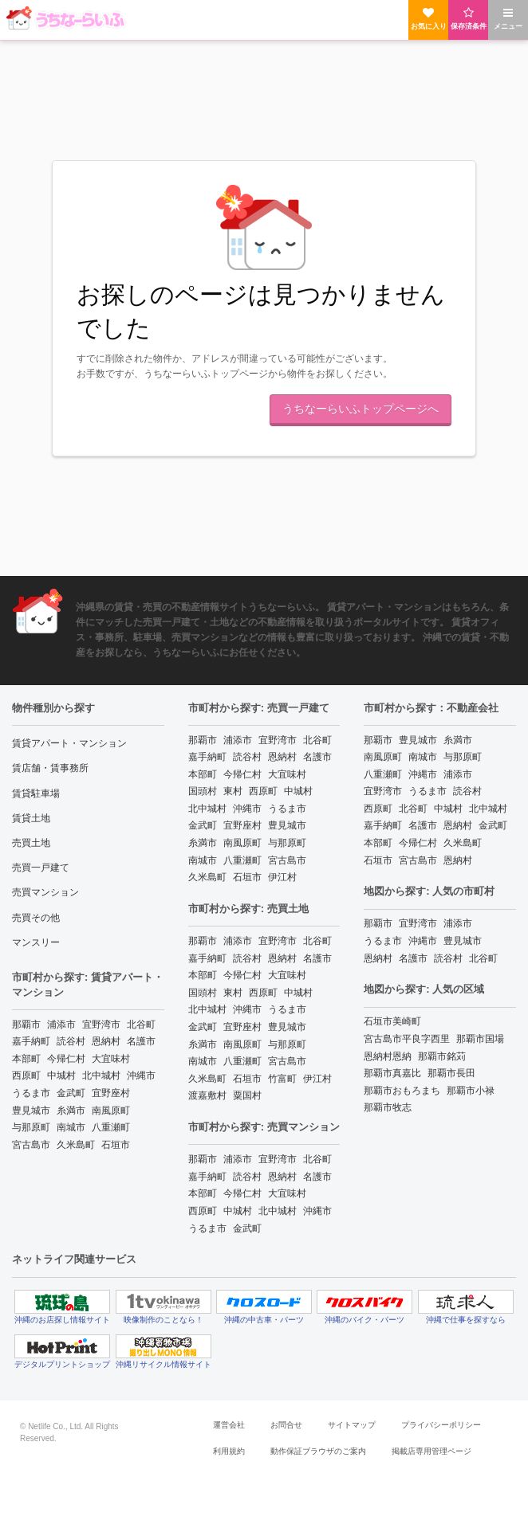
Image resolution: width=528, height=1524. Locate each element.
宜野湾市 (101, 1024)
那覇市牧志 (388, 1107)
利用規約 (229, 1451)
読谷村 (71, 1041)
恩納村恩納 (388, 1056)
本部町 (26, 1058)
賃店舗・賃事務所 (50, 768)
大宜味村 (111, 1058)
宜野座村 (111, 1093)
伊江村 (282, 877)
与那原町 (31, 1127)
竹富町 (282, 1078)
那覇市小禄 (471, 1090)
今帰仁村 (66, 1058)
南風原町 (111, 1110)
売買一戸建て (40, 867)
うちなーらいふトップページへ (360, 408)
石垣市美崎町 (392, 1021)
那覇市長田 (451, 1073)
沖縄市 (141, 1075)
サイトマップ (352, 1424)
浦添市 (61, 1024)
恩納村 (106, 1041)
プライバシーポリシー (441, 1424)
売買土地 (31, 842)
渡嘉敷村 (207, 1095)
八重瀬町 (111, 1127)
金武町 (71, 1093)
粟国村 (247, 1095)
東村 (232, 791)
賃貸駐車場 (36, 793)
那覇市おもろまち (402, 1090)
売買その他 (36, 917)
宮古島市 (31, 1144)
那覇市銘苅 (442, 1056)
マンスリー (36, 942)
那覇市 (26, 1024)
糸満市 (71, 1110)
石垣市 (115, 1144)
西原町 (26, 1075)
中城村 (61, 1075)
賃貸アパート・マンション (69, 743)
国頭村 (202, 791)
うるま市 (31, 1093)
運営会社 (229, 1424)
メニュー (508, 18)
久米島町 (76, 1144)
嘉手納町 (31, 1041)
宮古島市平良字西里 (407, 1038)
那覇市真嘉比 (392, 1073)
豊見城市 (31, 1110)
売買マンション (45, 892)
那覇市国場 (480, 1038)
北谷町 (141, 1024)
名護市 (141, 1041)
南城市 (71, 1127)
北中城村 (101, 1075)
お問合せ (286, 1424)
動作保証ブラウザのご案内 (318, 1451)
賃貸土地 (31, 818)
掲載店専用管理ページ (431, 1451)
